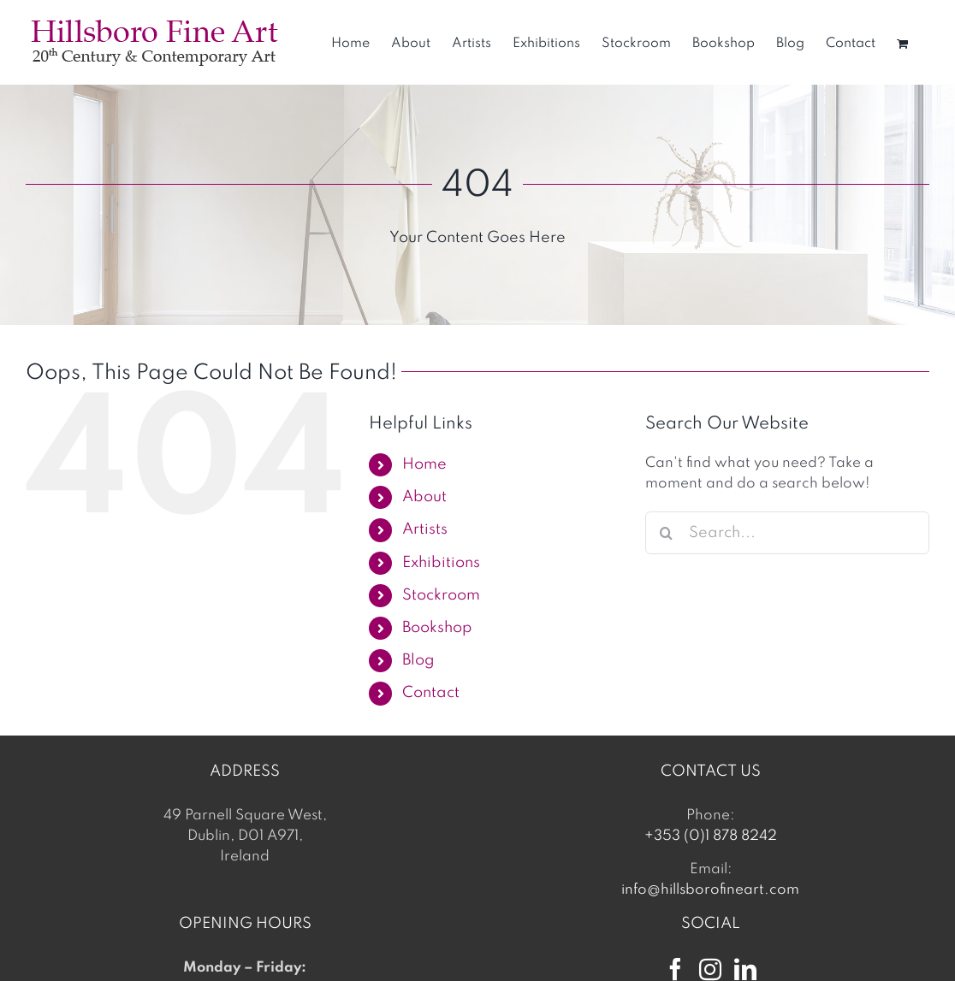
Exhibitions (441, 562)
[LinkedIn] (745, 969)
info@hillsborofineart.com (710, 890)
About (424, 497)
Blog (418, 660)
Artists (425, 529)
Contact (431, 692)
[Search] (666, 532)
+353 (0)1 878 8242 (710, 836)
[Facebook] (675, 969)
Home (424, 464)
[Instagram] (710, 969)
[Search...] (787, 532)
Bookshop (437, 627)
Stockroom (441, 595)
